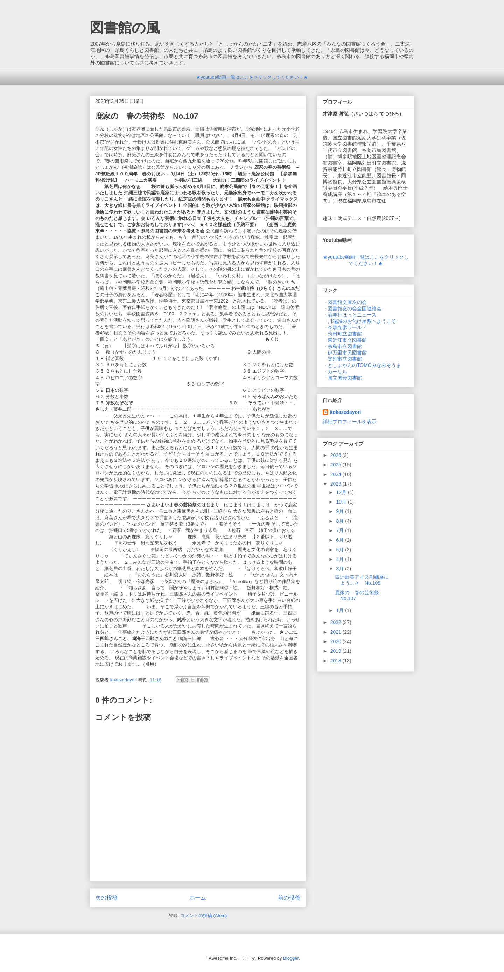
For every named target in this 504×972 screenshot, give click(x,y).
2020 (336, 641)
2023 (336, 484)
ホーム (197, 898)
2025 (336, 464)
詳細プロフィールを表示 (350, 421)
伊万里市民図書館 (347, 352)
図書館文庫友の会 (347, 302)
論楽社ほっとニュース (352, 315)
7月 (340, 530)
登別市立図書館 (345, 359)
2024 (336, 474)
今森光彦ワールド (347, 327)
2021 (336, 632)
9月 (340, 511)
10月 (342, 502)
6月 (340, 540)
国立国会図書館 (345, 378)
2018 (336, 661)
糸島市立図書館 (345, 346)
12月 (342, 492)
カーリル (337, 371)
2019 (336, 651)
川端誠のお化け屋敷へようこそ (362, 321)
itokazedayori (345, 412)
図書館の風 (125, 27)
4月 (340, 559)
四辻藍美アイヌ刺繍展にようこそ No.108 (362, 580)
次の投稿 (106, 898)
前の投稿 (289, 898)
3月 (340, 568)
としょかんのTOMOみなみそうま (364, 365)
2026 (336, 455)
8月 (340, 521)
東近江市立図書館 (347, 340)
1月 (340, 610)
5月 (340, 550)
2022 (336, 622)
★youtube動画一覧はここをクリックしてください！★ (252, 77)
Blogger (291, 958)
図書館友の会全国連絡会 (355, 308)
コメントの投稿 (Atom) (203, 915)
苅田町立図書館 (345, 333)
